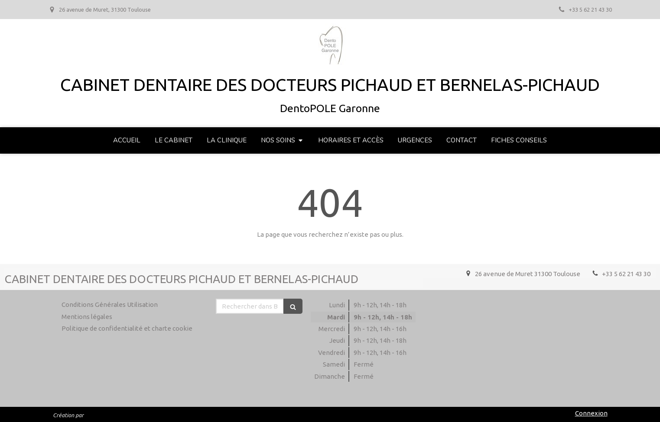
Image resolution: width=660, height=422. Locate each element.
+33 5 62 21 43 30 (626, 273)
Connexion (591, 413)
